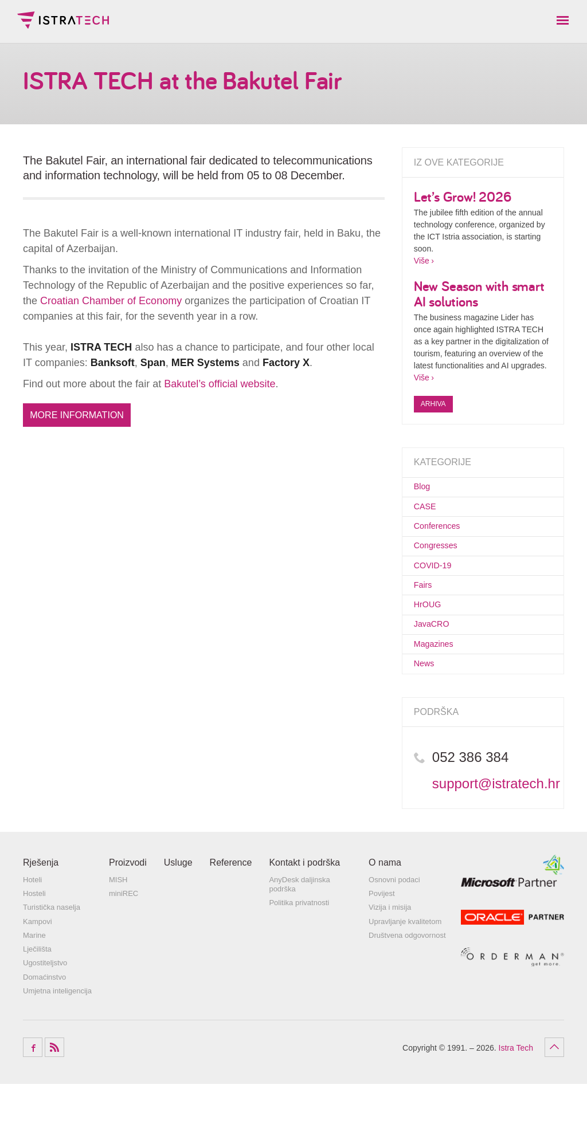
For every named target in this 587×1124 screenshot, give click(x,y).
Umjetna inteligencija (57, 1031)
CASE (428, 512)
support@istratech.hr (496, 824)
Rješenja (40, 903)
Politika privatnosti (299, 942)
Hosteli (34, 934)
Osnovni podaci (394, 919)
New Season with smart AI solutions (479, 293)
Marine (34, 975)
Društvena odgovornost (407, 975)
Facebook (32, 1087)
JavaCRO (436, 655)
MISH (118, 919)
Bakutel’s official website (219, 384)
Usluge (178, 903)
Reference (231, 903)
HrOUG (431, 630)
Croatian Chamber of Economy (111, 300)
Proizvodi (128, 903)
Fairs (425, 607)
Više (421, 260)
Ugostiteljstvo (45, 1003)
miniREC (123, 934)
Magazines (439, 678)
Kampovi (37, 961)
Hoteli (32, 919)
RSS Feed (54, 1087)
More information (81, 416)
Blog (424, 488)
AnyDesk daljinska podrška (299, 924)
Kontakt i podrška (304, 903)
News (427, 702)
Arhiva (433, 404)
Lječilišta (37, 989)
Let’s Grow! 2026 (462, 196)
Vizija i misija (390, 948)
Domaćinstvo (44, 1017)
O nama (385, 903)
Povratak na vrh (554, 1087)
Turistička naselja (51, 948)
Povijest (382, 934)
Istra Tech (63, 20)
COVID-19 (437, 583)
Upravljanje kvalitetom (405, 961)
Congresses (441, 559)
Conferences (443, 536)
